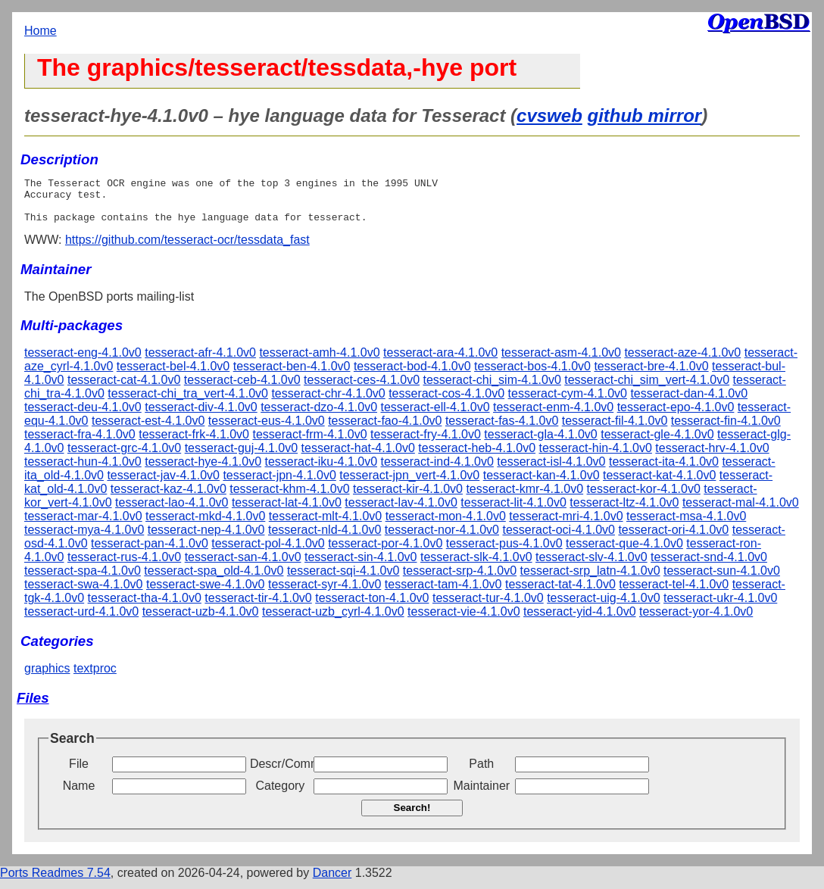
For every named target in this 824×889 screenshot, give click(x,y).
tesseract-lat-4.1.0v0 (287, 511)
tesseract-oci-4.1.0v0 (558, 538)
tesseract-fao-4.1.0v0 (385, 429)
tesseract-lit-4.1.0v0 (513, 511)
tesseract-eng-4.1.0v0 (83, 361)
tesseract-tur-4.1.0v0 (488, 606)
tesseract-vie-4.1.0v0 (463, 620)
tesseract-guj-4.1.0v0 (241, 457)
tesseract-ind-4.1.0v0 (436, 470)
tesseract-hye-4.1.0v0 (203, 470)
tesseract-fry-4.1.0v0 (425, 443)
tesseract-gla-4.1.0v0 (540, 443)
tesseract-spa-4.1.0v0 (82, 579)
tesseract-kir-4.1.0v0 (408, 497)
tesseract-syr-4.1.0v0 (324, 593)
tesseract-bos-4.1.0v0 (532, 375)
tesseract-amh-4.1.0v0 (319, 361)
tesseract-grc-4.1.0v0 (124, 457)
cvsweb (549, 115)
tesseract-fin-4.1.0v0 (726, 429)
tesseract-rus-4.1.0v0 (124, 566)
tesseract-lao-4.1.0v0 (171, 511)
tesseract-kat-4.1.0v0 (659, 484)
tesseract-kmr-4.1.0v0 (524, 497)
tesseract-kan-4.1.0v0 (541, 484)
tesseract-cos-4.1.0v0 (446, 402)
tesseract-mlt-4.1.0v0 (325, 525)
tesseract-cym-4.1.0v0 (567, 402)
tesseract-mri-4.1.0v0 (566, 525)
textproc (95, 677)
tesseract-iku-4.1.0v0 (321, 470)
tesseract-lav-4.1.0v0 (401, 511)
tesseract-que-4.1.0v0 (624, 552)
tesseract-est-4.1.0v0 (148, 429)
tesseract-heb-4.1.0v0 (476, 457)
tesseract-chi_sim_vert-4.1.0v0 (646, 388)
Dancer (332, 881)
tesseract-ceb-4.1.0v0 (242, 388)
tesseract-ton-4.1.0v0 (372, 606)
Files (33, 707)
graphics (47, 677)
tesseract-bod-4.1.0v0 (412, 375)
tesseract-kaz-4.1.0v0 (168, 497)
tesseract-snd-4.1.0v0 (709, 566)
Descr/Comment (280, 772)
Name (79, 794)
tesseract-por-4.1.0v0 (385, 552)
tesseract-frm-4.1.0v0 (309, 443)
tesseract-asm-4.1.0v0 (561, 361)
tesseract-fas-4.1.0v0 (501, 429)
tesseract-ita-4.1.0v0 (664, 470)
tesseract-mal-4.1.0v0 (740, 511)
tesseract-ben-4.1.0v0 (292, 375)
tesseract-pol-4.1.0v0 (267, 552)
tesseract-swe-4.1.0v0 (205, 593)
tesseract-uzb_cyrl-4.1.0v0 (333, 620)
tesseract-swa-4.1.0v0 (83, 593)
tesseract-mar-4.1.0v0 (83, 525)
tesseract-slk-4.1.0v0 (476, 566)
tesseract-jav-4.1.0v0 (163, 484)
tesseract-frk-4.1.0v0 (194, 443)
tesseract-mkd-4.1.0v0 (205, 525)
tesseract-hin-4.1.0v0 (594, 457)
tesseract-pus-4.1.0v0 (504, 552)
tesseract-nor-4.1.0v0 (442, 538)
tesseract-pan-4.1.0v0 (149, 552)
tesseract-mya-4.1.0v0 (84, 538)
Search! (412, 816)
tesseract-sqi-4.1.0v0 (343, 579)
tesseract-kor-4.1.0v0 (644, 497)
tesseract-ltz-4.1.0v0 (624, 511)
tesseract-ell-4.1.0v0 (434, 416)
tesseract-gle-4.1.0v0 (657, 443)
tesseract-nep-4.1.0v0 (206, 538)
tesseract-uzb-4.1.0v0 (200, 620)
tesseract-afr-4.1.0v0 (200, 361)
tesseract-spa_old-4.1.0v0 (213, 579)
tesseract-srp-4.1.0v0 (460, 579)
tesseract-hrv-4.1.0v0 (712, 457)
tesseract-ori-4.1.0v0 (673, 538)
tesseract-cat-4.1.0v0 (123, 388)
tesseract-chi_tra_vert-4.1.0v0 (188, 402)
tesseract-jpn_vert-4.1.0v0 (409, 484)
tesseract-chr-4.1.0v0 (328, 402)
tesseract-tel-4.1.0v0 (674, 593)
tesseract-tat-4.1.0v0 (560, 593)
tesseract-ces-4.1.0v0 (362, 388)
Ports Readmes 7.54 (55, 881)
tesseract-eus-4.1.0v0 (266, 429)
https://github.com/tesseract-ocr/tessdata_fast (187, 248)
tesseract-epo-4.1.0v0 (676, 416)
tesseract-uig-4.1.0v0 (603, 606)
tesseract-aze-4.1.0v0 (682, 361)
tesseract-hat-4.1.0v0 (358, 457)
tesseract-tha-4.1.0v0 (144, 606)
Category (279, 794)
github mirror (644, 115)
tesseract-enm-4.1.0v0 (553, 416)
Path (481, 772)
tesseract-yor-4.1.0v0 (696, 620)
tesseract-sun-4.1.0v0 (721, 579)
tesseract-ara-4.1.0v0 (440, 361)
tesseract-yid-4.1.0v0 (579, 620)
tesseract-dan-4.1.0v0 (689, 402)
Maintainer (481, 794)
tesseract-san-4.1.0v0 (243, 566)
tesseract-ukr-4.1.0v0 (720, 606)
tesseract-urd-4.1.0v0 (81, 620)
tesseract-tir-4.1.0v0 (257, 606)
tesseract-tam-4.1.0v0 (443, 593)
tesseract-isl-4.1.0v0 (551, 470)
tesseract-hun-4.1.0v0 (83, 470)
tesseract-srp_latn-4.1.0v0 (590, 579)
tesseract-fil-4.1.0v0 (615, 429)
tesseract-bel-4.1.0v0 (173, 375)
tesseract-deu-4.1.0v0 (83, 416)
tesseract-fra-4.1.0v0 (80, 443)
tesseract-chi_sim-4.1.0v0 (492, 388)
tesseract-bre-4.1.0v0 (651, 375)
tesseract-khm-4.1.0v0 (289, 497)
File (79, 772)
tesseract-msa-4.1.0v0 (686, 525)
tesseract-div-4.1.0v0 (201, 416)
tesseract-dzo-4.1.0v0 (319, 416)
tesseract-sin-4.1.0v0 (360, 566)
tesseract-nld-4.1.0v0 (324, 538)
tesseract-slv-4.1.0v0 (591, 566)
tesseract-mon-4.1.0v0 (445, 525)
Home (40, 30)
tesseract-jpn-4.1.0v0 (279, 484)
